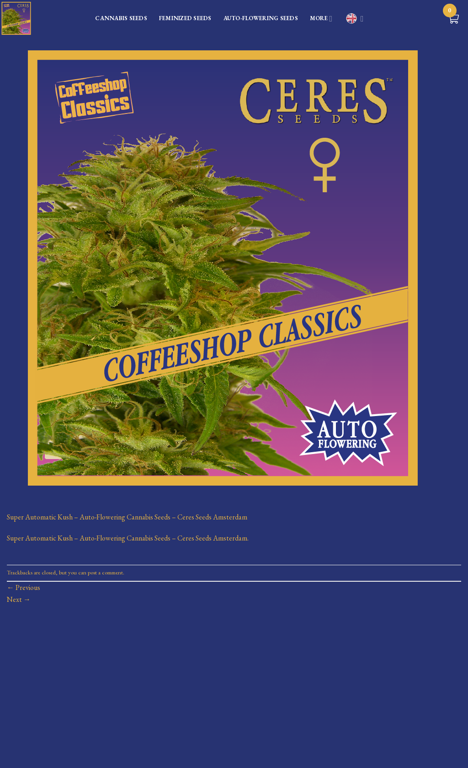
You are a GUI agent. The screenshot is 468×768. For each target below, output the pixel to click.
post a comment (105, 572)
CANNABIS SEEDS (121, 18)
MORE (321, 19)
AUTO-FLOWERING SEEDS (260, 18)
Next (19, 599)
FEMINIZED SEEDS (185, 18)
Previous (23, 587)
